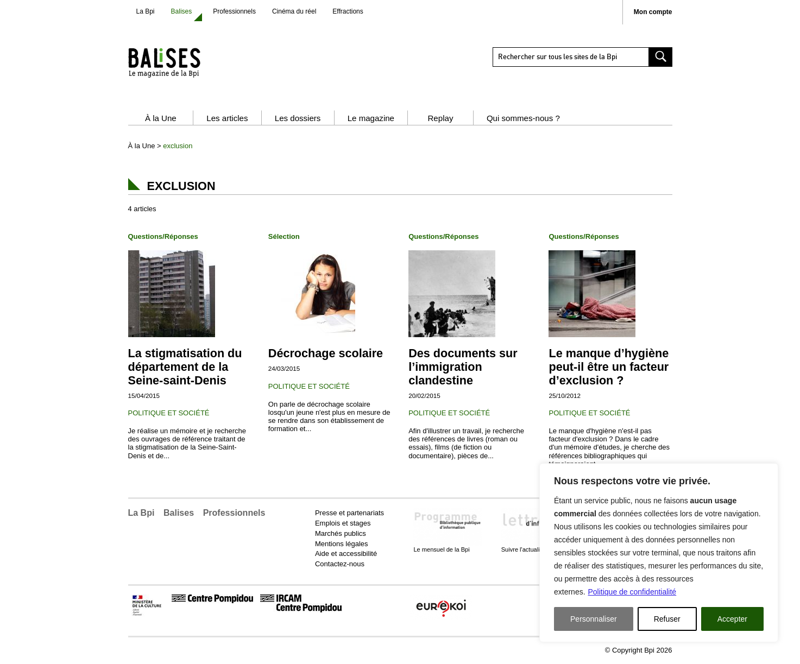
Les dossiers (298, 118)
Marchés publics (340, 533)
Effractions (347, 11)
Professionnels (234, 11)
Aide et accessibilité (346, 553)
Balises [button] (178, 512)
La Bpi (145, 11)
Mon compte (653, 12)
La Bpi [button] (141, 512)
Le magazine (371, 118)
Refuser (667, 619)
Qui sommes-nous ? (523, 118)
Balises (181, 11)
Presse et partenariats (349, 513)
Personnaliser (593, 619)
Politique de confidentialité (632, 591)
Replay (440, 118)
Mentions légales (341, 544)
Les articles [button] (227, 118)
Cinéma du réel (294, 11)
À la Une (161, 118)
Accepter (732, 619)
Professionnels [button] (234, 512)
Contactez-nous (339, 564)
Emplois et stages (343, 523)
